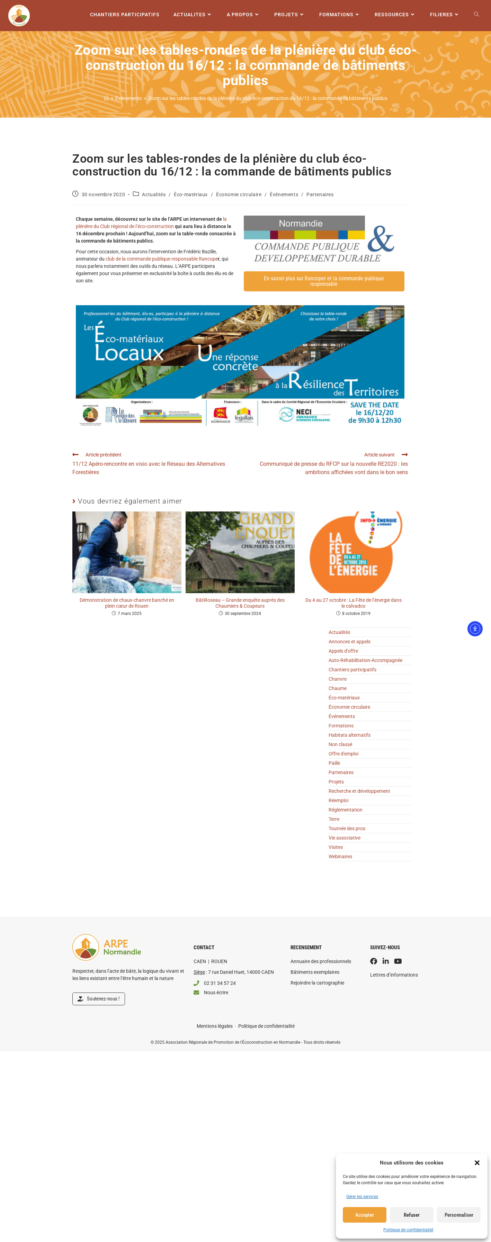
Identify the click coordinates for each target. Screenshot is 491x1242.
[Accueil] (106, 98)
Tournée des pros (347, 828)
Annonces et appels (350, 641)
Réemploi (338, 800)
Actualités (154, 194)
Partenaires (320, 194)
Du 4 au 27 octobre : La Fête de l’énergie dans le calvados (353, 603)
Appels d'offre (343, 651)
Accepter (364, 1215)
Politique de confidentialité (408, 1229)
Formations (341, 725)
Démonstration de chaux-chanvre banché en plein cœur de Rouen (127, 603)
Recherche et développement (359, 791)
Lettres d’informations (394, 975)
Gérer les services (362, 1196)
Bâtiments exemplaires (315, 972)
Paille (334, 763)
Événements (284, 194)
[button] (477, 1162)
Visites (336, 847)
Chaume (338, 688)
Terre (334, 819)
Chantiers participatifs (352, 669)
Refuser (412, 1215)
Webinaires (340, 856)
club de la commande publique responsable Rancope (162, 259)
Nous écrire (216, 992)
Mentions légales (215, 1026)
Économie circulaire (238, 194)
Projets (336, 782)
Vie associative (344, 838)
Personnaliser (459, 1215)
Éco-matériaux (191, 194)
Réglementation (346, 810)
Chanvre (338, 679)
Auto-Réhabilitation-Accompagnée (365, 660)
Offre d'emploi (343, 753)
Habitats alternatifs (350, 735)
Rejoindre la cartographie (317, 983)
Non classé (340, 744)
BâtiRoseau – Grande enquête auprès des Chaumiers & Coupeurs (240, 603)
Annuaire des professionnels (321, 961)
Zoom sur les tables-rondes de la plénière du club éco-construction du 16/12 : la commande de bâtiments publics (267, 98)
